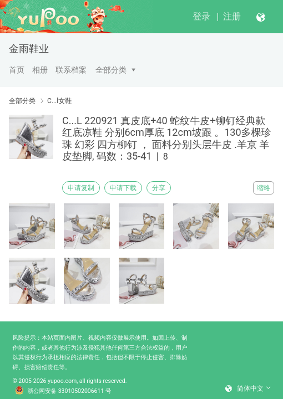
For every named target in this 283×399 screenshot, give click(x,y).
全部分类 (111, 69)
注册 (232, 16)
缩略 (263, 188)
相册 (40, 69)
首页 (16, 69)
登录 (201, 16)
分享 (158, 188)
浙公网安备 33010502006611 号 (63, 391)
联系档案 (71, 69)
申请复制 (81, 188)
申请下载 (123, 188)
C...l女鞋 (59, 101)
